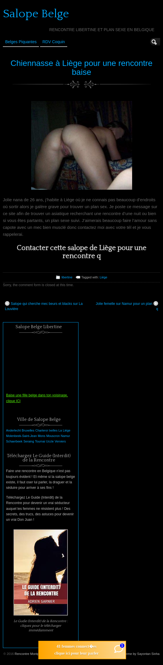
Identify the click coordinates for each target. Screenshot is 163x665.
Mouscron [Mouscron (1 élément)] (53, 436)
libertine (66, 277)
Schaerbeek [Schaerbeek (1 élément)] (14, 441)
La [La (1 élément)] (60, 430)
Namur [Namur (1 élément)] (65, 436)
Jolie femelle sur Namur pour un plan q (127, 306)
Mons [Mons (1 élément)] (41, 436)
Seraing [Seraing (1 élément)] (28, 441)
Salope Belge (36, 13)
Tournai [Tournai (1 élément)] (40, 441)
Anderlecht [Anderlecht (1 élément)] (13, 430)
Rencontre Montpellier (30, 654)
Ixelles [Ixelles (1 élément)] (53, 430)
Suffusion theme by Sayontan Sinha (134, 654)
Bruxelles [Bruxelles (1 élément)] (28, 430)
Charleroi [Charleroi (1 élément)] (41, 430)
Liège (103, 277)
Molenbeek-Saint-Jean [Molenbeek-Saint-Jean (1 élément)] (21, 436)
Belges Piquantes (21, 41)
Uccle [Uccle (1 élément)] (50, 441)
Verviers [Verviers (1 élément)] (60, 441)
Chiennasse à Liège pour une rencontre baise (82, 68)
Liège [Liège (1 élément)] (66, 430)
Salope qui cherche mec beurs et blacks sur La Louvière (44, 306)
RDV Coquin (53, 41)
